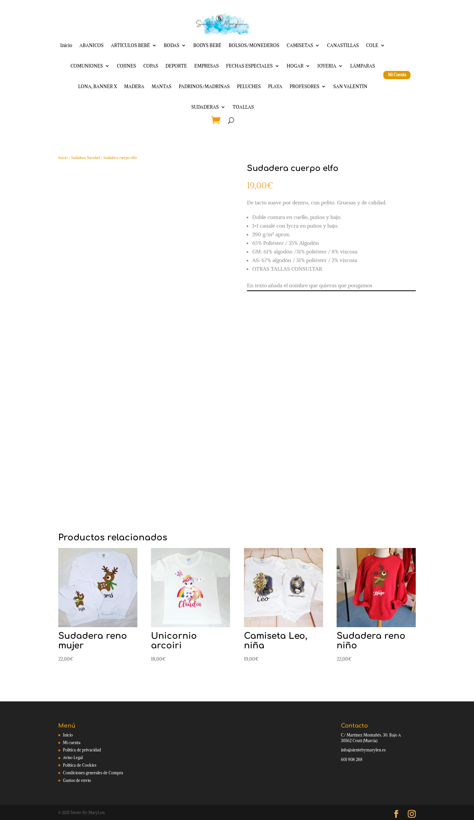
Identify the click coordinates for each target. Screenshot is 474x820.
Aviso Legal (73, 757)
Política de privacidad (82, 749)
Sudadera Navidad (85, 157)
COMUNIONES (87, 66)
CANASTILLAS (343, 45)
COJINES (126, 66)
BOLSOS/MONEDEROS (254, 45)
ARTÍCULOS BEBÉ (130, 45)
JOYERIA (326, 66)
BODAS (171, 45)
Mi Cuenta (397, 74)
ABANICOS (91, 45)
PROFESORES (304, 86)
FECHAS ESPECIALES (249, 66)
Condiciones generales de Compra (93, 772)
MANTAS (161, 86)
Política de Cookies (79, 765)
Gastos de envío (77, 780)
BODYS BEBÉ (207, 45)
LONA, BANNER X (97, 86)
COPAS (150, 66)
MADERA (134, 86)
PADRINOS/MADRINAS (204, 86)
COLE (372, 45)
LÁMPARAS (362, 66)
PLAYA (275, 86)
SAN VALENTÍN (350, 86)
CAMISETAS (300, 45)
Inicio (66, 45)
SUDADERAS (205, 107)
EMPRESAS (206, 66)
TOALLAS (243, 107)
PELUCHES (249, 86)
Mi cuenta (71, 742)
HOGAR (295, 66)
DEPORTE (176, 66)
